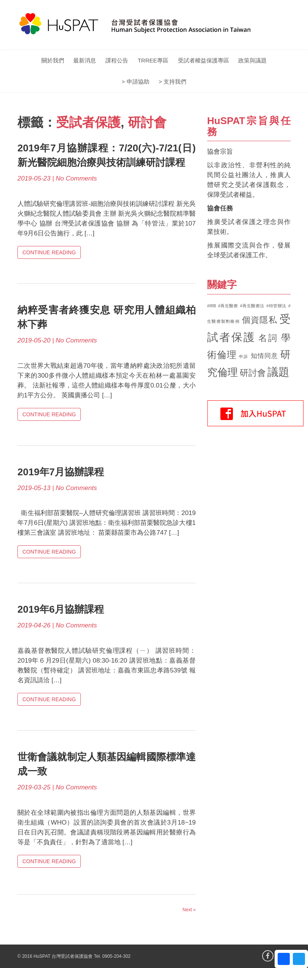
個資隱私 (259, 320)
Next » (189, 909)
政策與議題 (252, 60)
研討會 (147, 122)
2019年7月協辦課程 (60, 472)
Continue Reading (49, 252)
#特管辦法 (276, 305)
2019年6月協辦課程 (60, 609)
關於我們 (52, 60)
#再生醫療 (228, 305)
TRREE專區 (153, 60)
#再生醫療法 (252, 305)
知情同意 (264, 355)
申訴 (243, 356)
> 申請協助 (135, 81)
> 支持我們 (172, 81)
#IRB (211, 305)
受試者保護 (88, 122)
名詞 (268, 338)
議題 (278, 372)
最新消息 (84, 60)
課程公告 (116, 60)
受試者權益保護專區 (203, 60)
